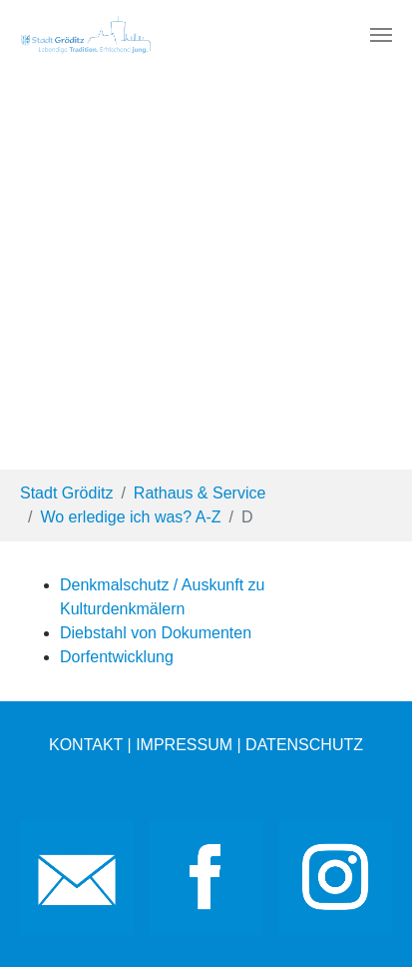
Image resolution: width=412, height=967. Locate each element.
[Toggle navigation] (381, 35)
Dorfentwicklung (117, 656)
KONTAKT (86, 744)
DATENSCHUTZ (304, 744)
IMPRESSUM (184, 744)
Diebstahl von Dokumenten (155, 632)
